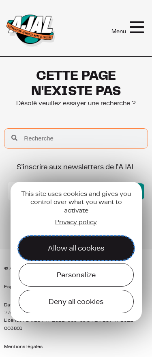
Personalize (76, 274)
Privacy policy (76, 222)
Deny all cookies (76, 301)
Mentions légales (23, 346)
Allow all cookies (76, 248)
